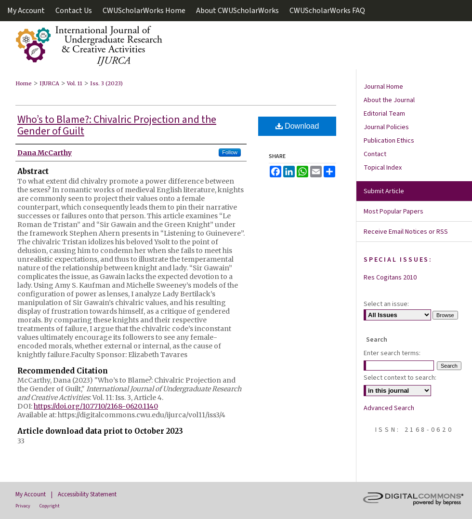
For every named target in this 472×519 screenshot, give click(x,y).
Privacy (22, 506)
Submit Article (384, 191)
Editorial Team (384, 114)
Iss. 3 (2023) (106, 83)
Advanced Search (389, 408)
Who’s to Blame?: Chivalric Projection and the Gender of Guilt (116, 125)
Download (297, 126)
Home (23, 83)
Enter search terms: (392, 353)
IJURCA (49, 83)
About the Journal (389, 100)
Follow (229, 152)
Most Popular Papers (393, 211)
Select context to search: (400, 378)
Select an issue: (386, 304)
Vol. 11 (74, 83)
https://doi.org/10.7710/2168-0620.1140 (96, 406)
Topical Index (383, 168)
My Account (30, 494)
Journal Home (383, 87)
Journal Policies (386, 127)
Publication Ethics (389, 141)
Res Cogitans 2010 (390, 277)
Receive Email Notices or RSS (406, 232)
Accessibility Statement (87, 494)
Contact (375, 154)
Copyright (49, 506)
